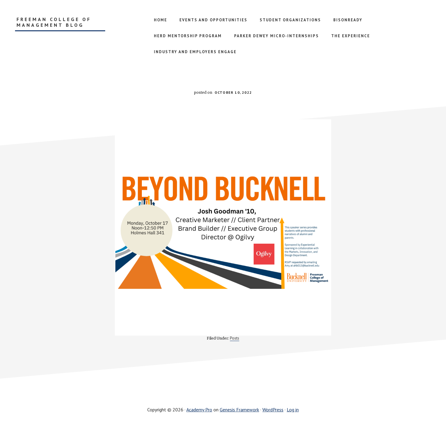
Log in (293, 410)
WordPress (272, 410)
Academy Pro (199, 410)
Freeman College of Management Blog (54, 22)
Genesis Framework (239, 410)
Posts (234, 338)
